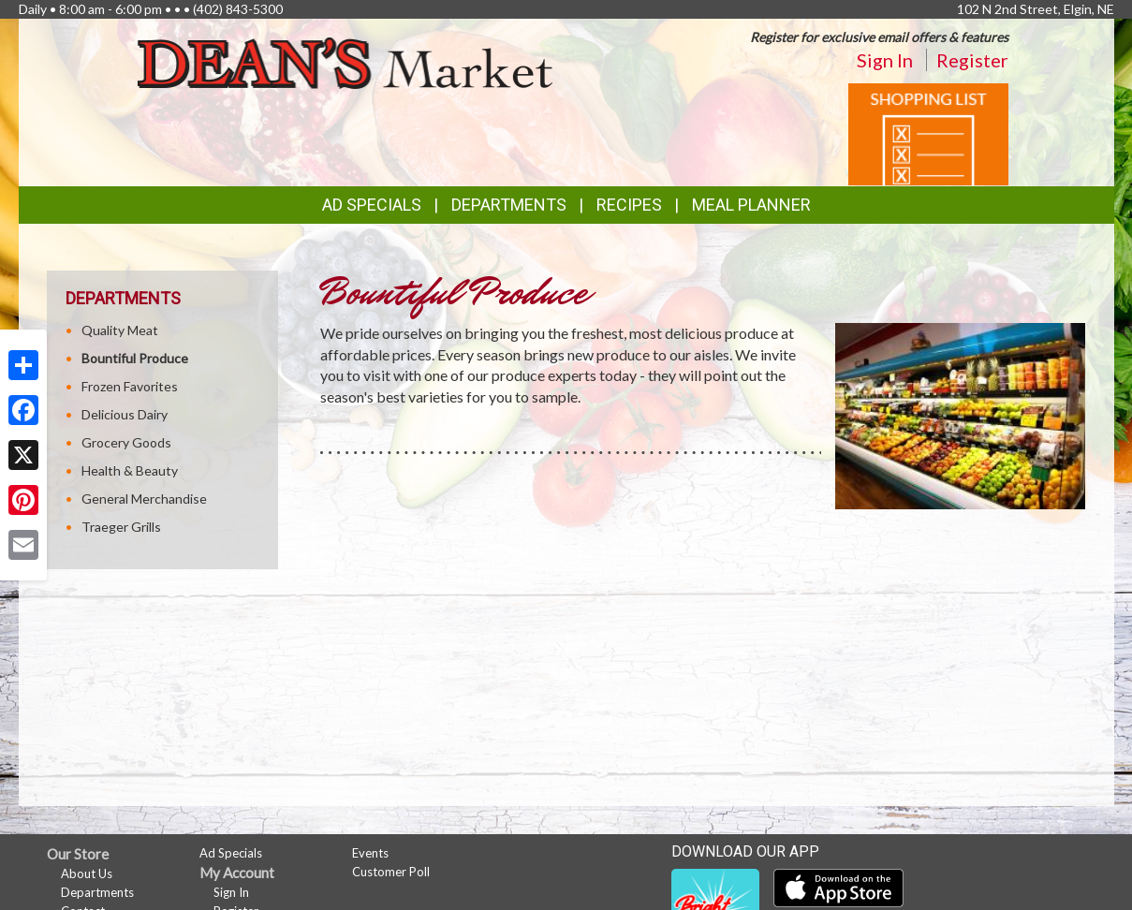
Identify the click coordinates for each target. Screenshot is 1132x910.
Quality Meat (119, 330)
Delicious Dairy (124, 414)
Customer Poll (391, 871)
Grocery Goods (126, 442)
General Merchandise (144, 498)
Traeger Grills (121, 527)
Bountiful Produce (134, 358)
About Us (86, 873)
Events (370, 852)
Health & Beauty (129, 470)
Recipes (629, 204)
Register (972, 60)
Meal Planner (751, 204)
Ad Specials (371, 204)
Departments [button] (508, 204)
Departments (97, 892)
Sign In (885, 60)
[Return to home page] (345, 61)
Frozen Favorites (129, 386)
